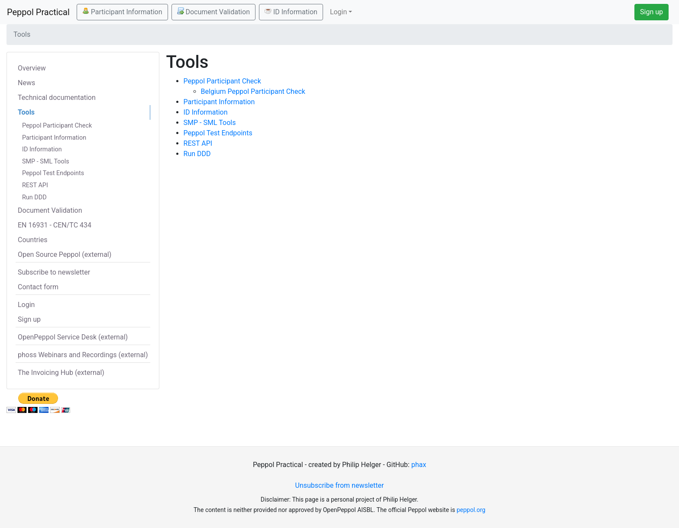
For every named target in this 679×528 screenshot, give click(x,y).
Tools (26, 112)
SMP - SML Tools (45, 161)
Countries (32, 240)
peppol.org (470, 509)
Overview (32, 68)
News (26, 83)
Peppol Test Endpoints (53, 173)
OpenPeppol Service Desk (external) (73, 337)
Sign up (651, 12)
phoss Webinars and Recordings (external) (83, 355)
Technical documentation (57, 97)
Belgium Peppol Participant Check (253, 91)
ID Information (291, 11)
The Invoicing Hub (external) (61, 372)
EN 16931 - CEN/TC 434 (54, 225)
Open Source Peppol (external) (64, 254)
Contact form (38, 287)
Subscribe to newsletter (54, 272)
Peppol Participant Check (57, 125)
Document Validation (213, 11)
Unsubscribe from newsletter (339, 485)
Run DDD (34, 197)
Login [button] (338, 12)
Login (26, 305)
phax (418, 465)
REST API (35, 185)
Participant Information (122, 11)
